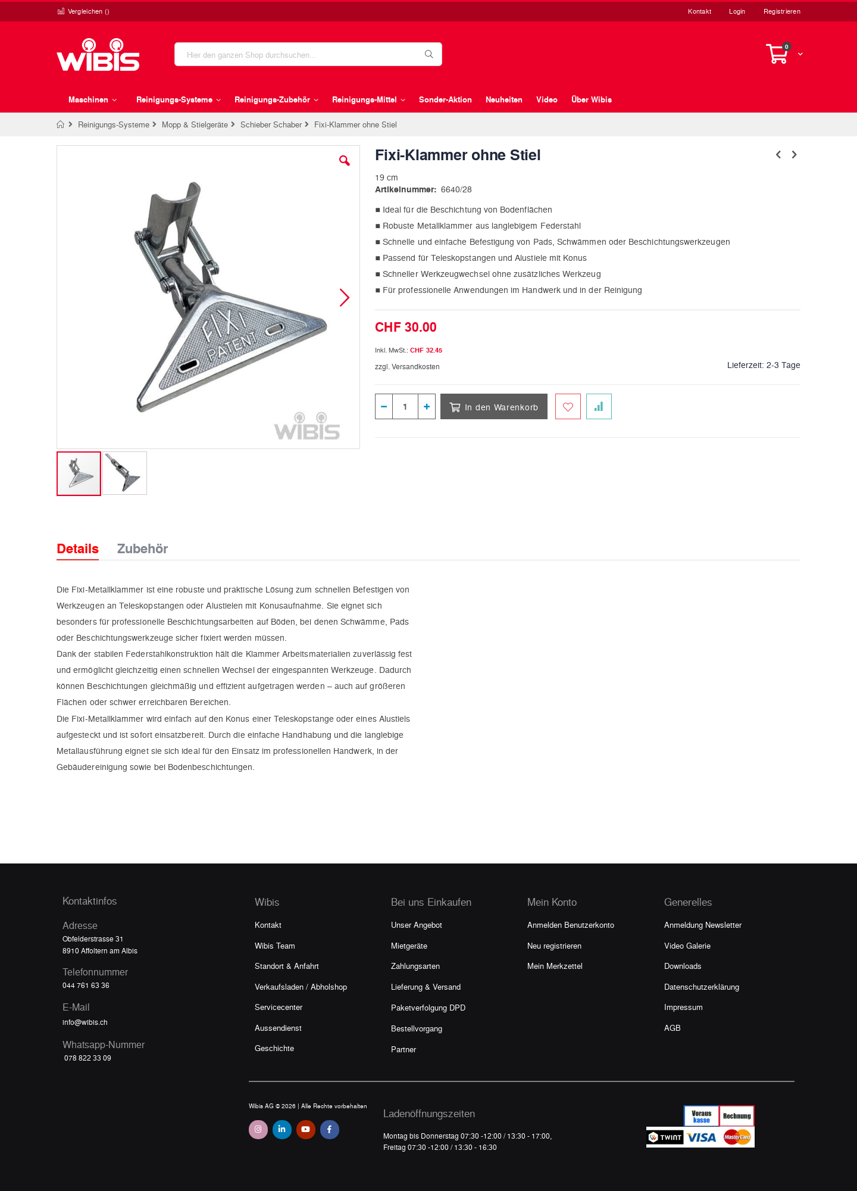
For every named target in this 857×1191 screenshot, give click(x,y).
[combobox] (308, 54)
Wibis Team (275, 945)
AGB (672, 1027)
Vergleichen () (83, 11)
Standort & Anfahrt (287, 965)
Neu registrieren (554, 945)
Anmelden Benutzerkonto (570, 924)
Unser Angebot (416, 924)
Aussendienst (278, 1027)
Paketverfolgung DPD (428, 1007)
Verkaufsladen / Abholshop (301, 986)
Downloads (683, 965)
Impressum (683, 1006)
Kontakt (699, 11)
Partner (403, 1049)
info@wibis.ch (85, 1022)
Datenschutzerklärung (701, 986)
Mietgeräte (409, 945)
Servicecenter (278, 1006)
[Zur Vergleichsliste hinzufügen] (599, 406)
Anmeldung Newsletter (703, 924)
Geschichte (274, 1047)
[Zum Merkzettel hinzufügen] (568, 406)
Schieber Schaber (271, 124)
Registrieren (782, 11)
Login (737, 11)
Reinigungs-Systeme (113, 124)
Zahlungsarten (415, 965)
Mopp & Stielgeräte (195, 124)
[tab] (87, 537)
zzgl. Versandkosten (407, 366)
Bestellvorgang (416, 1028)
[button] (344, 170)
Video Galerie (687, 945)
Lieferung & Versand (426, 986)
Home (61, 124)
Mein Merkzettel (555, 965)
